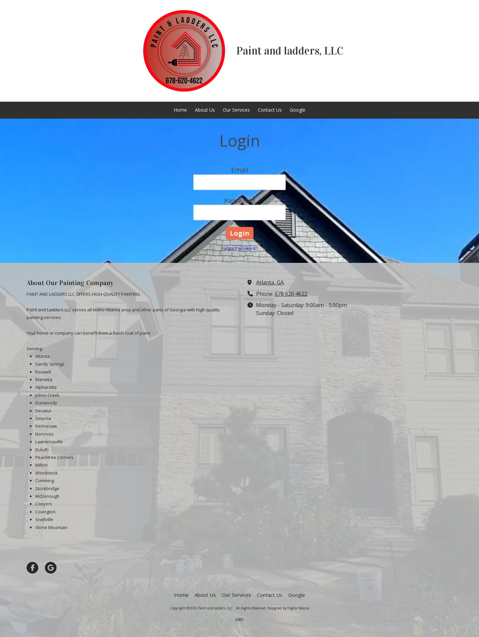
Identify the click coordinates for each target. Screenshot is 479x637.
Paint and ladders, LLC (290, 50)
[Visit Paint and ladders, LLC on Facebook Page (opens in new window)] (32, 568)
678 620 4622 (291, 293)
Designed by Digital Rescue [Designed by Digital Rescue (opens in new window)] (288, 608)
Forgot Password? (239, 248)
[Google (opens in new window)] (297, 110)
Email (239, 169)
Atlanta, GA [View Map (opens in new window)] (270, 282)
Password (239, 200)
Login (240, 618)
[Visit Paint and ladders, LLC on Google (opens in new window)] (51, 568)
